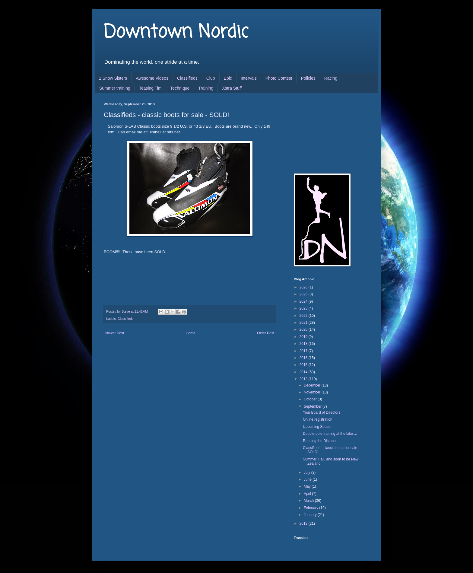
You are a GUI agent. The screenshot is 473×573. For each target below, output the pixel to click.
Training (205, 88)
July (307, 472)
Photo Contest (278, 78)
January (311, 515)
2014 (304, 372)
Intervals (249, 78)
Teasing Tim (150, 88)
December (313, 385)
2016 (304, 358)
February (311, 508)
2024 (304, 301)
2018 (304, 344)
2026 (304, 287)
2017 (304, 351)
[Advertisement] (324, 132)
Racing (331, 78)
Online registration (317, 419)
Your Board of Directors (321, 412)
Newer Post (114, 333)
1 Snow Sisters (113, 78)
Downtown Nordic (176, 32)
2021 (304, 322)
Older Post (265, 333)
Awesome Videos (152, 78)
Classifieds (187, 78)
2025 (304, 294)
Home (190, 333)
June (308, 479)
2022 (304, 316)
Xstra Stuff (232, 88)
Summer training (114, 88)
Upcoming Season (317, 427)
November (313, 392)
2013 (304, 379)
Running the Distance (320, 441)
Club (210, 78)
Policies (308, 78)
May (308, 486)
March (309, 500)
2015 (304, 365)
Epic (228, 78)
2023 (304, 308)
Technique (179, 88)
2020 (304, 329)
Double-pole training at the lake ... (330, 433)
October (311, 399)
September (313, 406)
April (308, 494)
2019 (304, 337)
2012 (304, 523)
